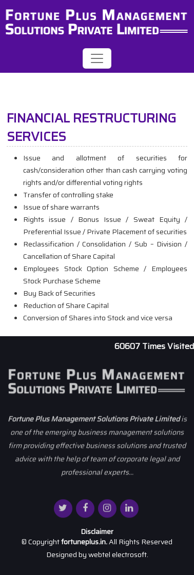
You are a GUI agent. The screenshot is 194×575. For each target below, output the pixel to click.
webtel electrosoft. (118, 554)
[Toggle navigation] (97, 58)
